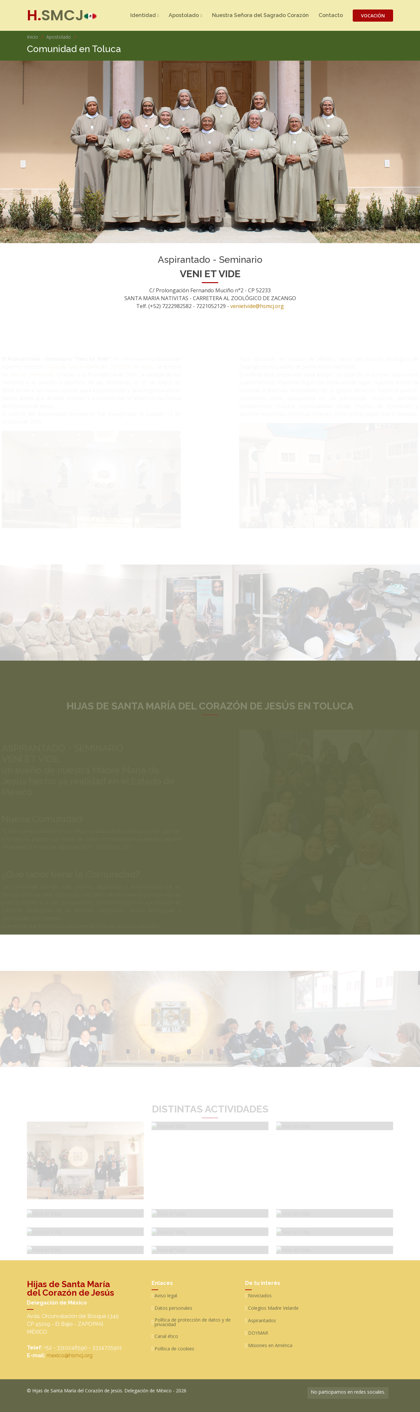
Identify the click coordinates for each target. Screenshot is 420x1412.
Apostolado (58, 37)
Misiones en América (270, 1345)
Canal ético (166, 1336)
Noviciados (260, 1295)
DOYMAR (258, 1333)
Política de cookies (174, 1348)
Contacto (331, 15)
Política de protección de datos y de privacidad (193, 1322)
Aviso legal (166, 1295)
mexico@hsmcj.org (70, 1355)
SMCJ (55, 15)
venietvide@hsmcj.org (257, 309)
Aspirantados (262, 1320)
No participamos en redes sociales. (348, 1392)
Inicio (32, 37)
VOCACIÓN (373, 15)
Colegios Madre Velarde (273, 1308)
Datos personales (173, 1308)
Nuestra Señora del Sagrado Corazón (260, 15)
